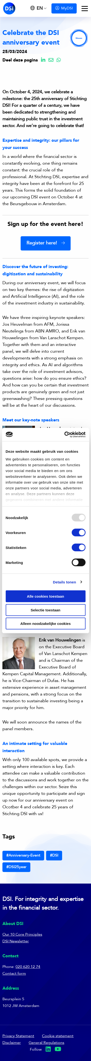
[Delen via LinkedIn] (43, 60)
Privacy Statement (18, 1036)
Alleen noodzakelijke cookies (45, 624)
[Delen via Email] (51, 60)
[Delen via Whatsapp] (59, 60)
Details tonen (64, 582)
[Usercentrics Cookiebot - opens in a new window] (64, 434)
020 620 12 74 (28, 967)
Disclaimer (11, 1043)
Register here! (41, 243)
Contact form (14, 974)
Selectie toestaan (45, 610)
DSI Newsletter (15, 941)
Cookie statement (58, 1036)
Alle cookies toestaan (45, 596)
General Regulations (46, 1043)
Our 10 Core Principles (22, 935)
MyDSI (64, 8)
